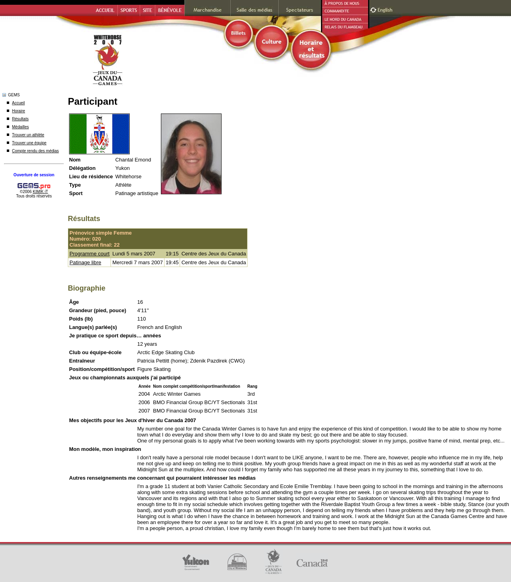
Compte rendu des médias (35, 151)
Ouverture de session (34, 175)
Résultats (20, 119)
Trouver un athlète (28, 135)
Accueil (18, 103)
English (385, 9)
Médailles (20, 127)
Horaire (18, 111)
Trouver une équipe (29, 143)
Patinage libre (85, 262)
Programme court (89, 254)
